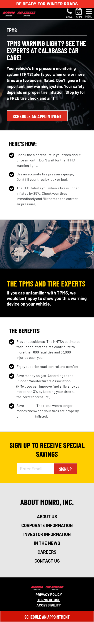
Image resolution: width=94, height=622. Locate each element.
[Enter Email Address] (35, 468)
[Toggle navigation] (89, 13)
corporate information (47, 525)
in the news (47, 543)
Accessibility (48, 605)
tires (31, 411)
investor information (47, 534)
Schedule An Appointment (47, 617)
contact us (47, 560)
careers (47, 552)
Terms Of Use (48, 600)
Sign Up (65, 469)
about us (47, 516)
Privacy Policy (49, 594)
